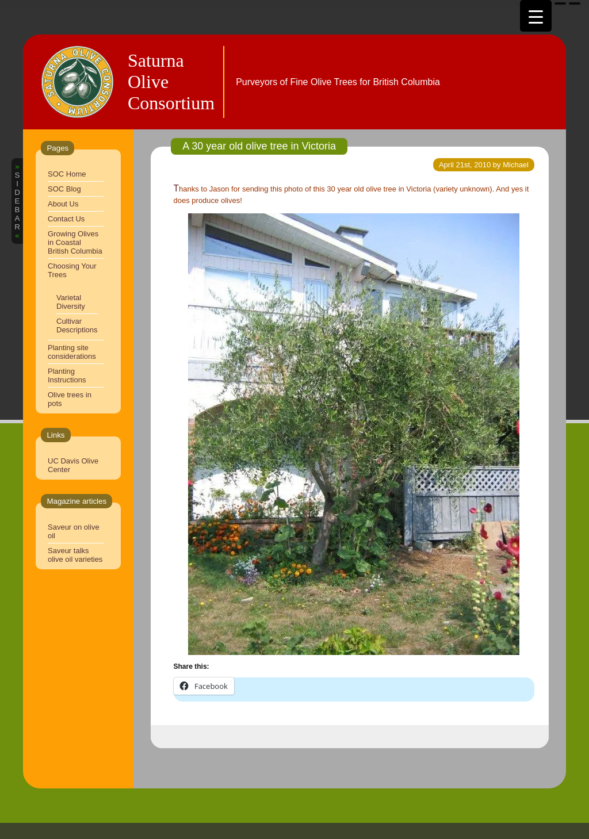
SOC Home (67, 174)
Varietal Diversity (70, 302)
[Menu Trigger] (536, 16)
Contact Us (66, 218)
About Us (63, 204)
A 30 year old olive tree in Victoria (259, 146)
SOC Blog (64, 189)
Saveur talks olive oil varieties (75, 555)
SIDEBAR (17, 201)
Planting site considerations (72, 352)
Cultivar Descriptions (77, 325)
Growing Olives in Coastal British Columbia (75, 242)
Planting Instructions (67, 375)
